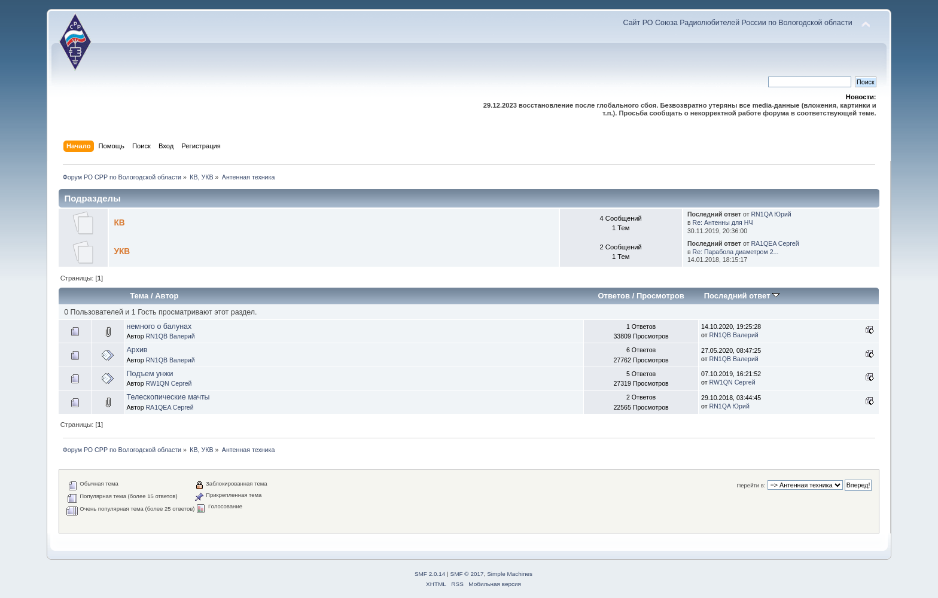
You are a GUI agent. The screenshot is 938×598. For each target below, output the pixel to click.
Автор (166, 295)
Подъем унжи (150, 374)
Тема (139, 295)
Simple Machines (509, 573)
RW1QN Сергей (168, 383)
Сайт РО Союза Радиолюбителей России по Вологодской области (737, 23)
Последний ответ (741, 295)
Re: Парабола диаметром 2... (736, 251)
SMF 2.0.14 (430, 573)
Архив (137, 350)
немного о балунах (159, 326)
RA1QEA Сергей (775, 243)
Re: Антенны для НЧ (723, 222)
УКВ (122, 251)
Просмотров (660, 295)
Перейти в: (750, 485)
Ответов (614, 295)
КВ (119, 222)
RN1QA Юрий (771, 214)
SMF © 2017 (467, 573)
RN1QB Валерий (169, 336)
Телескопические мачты (168, 397)
